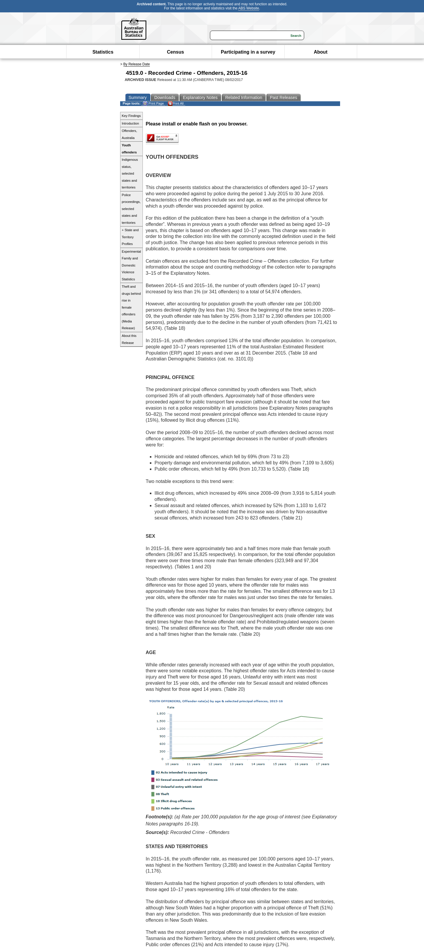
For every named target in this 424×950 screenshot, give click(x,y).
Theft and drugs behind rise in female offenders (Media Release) (131, 307)
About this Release (129, 339)
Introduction (130, 123)
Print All (176, 103)
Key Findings (131, 115)
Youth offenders (129, 148)
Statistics (102, 51)
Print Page (153, 103)
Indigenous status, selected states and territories (130, 173)
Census (175, 51)
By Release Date (136, 64)
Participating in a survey (248, 51)
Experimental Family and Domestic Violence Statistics (131, 265)
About (320, 51)
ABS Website (248, 8)
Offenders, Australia (129, 134)
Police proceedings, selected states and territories (131, 208)
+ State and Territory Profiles (130, 237)
